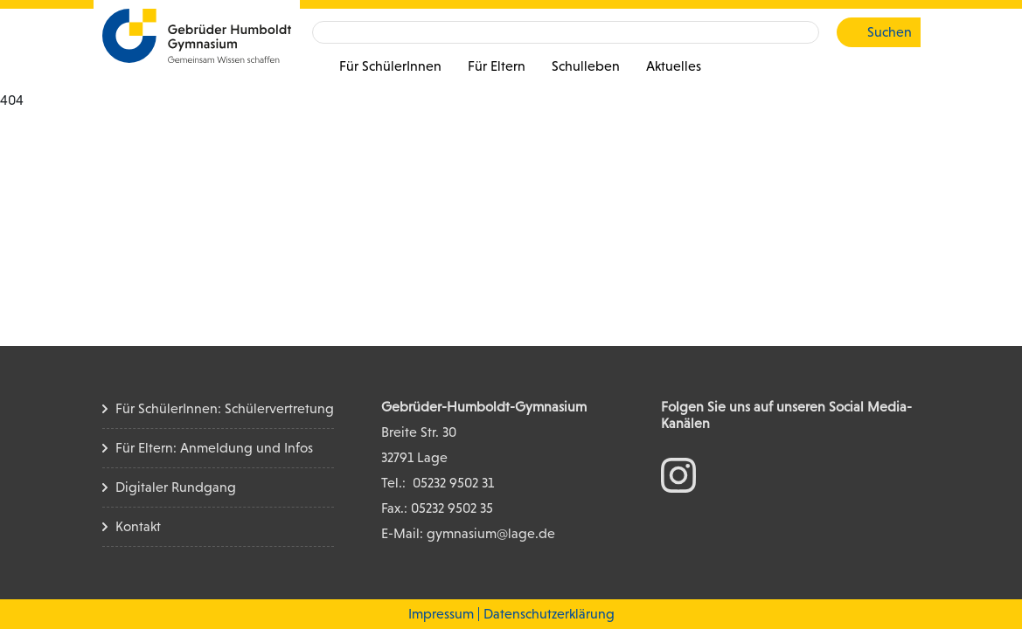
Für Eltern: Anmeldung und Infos (214, 447)
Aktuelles (673, 66)
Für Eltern (496, 66)
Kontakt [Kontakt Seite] (138, 526)
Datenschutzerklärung (549, 613)
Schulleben (586, 66)
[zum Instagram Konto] (678, 474)
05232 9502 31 (453, 482)
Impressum (441, 613)
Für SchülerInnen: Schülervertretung (224, 408)
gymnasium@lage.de (491, 533)
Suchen (889, 31)
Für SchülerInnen (390, 66)
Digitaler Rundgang (175, 487)
